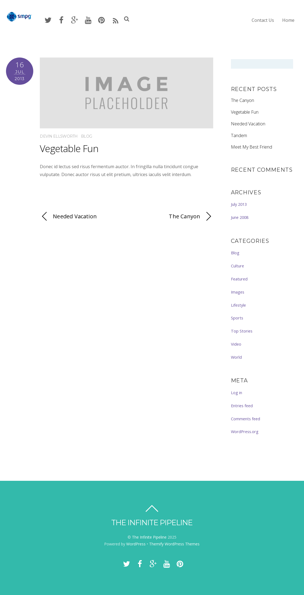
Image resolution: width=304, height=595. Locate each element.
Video (236, 344)
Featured (239, 279)
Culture (237, 265)
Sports (237, 318)
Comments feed (245, 418)
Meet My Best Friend (251, 147)
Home (288, 20)
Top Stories (241, 331)
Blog (86, 136)
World (236, 357)
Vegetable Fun (69, 148)
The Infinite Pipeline (149, 537)
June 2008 (239, 217)
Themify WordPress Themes (174, 543)
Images (237, 292)
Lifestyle (238, 305)
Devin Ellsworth (59, 136)
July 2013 (239, 204)
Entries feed (242, 405)
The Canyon (191, 217)
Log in (236, 392)
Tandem (239, 135)
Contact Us (263, 20)
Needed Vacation (68, 217)
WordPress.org (244, 431)
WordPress (136, 543)
